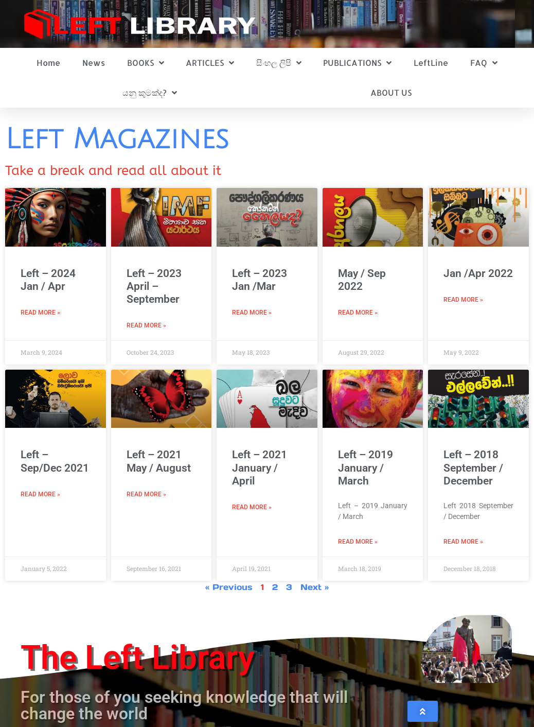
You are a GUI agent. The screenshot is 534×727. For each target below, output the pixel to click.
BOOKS (145, 63)
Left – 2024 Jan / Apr (48, 279)
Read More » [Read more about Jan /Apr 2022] (463, 299)
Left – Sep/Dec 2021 (55, 461)
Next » (314, 587)
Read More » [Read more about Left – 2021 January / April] (252, 507)
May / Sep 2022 (362, 279)
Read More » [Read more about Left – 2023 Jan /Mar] (252, 312)
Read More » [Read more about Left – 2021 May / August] (146, 494)
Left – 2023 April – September (154, 286)
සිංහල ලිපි (278, 63)
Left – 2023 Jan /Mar (259, 279)
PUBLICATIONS (357, 63)
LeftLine (431, 62)
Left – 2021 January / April (259, 467)
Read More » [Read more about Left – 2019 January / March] (358, 541)
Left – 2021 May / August (159, 461)
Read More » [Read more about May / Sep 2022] (358, 312)
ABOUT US (391, 92)
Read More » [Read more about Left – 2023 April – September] (146, 325)
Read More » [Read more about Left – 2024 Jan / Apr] (40, 312)
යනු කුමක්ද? (149, 92)
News (93, 62)
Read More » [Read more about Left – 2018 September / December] (463, 541)
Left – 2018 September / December (473, 467)
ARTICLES (210, 63)
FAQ (483, 63)
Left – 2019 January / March (365, 467)
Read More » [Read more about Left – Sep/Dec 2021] (40, 494)
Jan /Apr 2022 (478, 273)
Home (48, 62)
